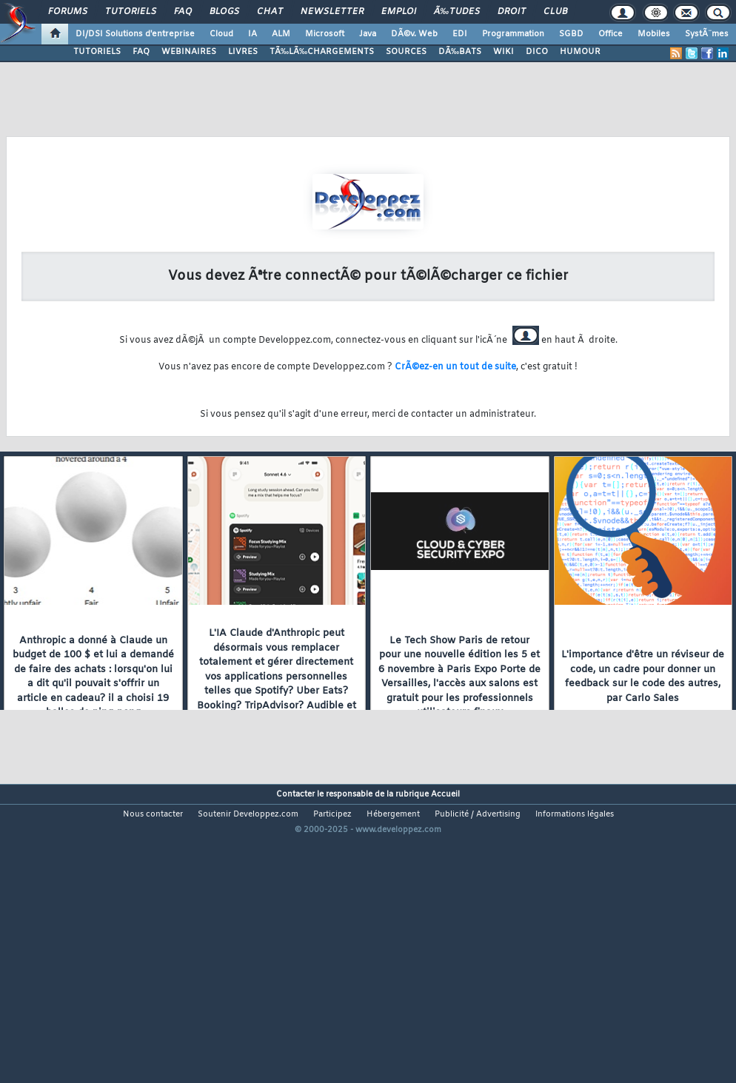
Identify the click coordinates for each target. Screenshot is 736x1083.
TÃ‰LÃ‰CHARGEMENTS (322, 52)
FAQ (183, 12)
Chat (269, 12)
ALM (281, 34)
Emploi (399, 12)
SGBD (571, 34)
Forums (68, 12)
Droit (511, 12)
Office (610, 34)
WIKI (503, 52)
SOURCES (406, 52)
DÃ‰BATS (459, 52)
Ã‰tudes (456, 12)
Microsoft (324, 34)
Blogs (224, 12)
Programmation (513, 34)
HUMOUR (580, 52)
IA (252, 34)
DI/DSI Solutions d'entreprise (135, 34)
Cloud (221, 34)
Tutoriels (131, 12)
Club (555, 12)
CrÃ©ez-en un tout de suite (455, 367)
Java (367, 34)
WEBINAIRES (188, 52)
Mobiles (654, 34)
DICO (537, 52)
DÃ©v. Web (414, 34)
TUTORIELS (97, 52)
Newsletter (332, 12)
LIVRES (243, 52)
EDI (459, 34)
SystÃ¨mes (707, 34)
